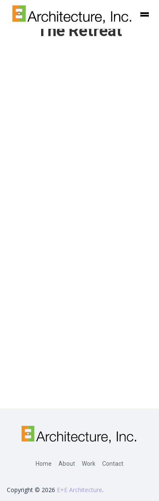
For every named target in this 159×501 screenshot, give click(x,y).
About (67, 463)
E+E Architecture (79, 490)
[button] (144, 14)
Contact (112, 463)
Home (44, 463)
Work (88, 463)
